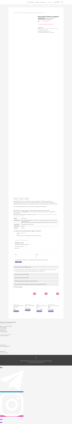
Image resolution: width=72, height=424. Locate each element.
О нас (36, 338)
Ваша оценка (17, 246)
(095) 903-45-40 (31, 2)
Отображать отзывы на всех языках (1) (22, 240)
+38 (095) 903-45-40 (3, 349)
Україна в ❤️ (55, 2)
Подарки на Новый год (47, 29)
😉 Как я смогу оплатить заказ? (21, 274)
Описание (16, 198)
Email (37, 254)
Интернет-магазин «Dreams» (18, 12)
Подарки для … (43, 2)
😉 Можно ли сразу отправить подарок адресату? (25, 281)
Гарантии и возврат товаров (36, 342)
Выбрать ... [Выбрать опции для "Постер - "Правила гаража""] (28, 310)
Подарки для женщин (27, 12)
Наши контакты (36, 340)
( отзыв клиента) (45, 21)
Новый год (50, 2)
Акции (36, 337)
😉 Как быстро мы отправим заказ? (22, 267)
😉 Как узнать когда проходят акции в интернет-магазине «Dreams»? (30, 284)
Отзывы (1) (27, 198)
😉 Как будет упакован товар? (21, 278)
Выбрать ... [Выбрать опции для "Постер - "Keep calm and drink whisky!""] (51, 311)
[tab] (15, 199)
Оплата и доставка (36, 341)
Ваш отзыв (17, 248)
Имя (15, 254)
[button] (6, 324)
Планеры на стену (40, 29)
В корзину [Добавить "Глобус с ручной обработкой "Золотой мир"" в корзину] (17, 311)
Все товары (37, 2)
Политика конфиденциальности (36, 344)
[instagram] (36, 357)
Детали (21, 198)
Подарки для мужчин (52, 28)
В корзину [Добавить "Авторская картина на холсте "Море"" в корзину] (40, 311)
